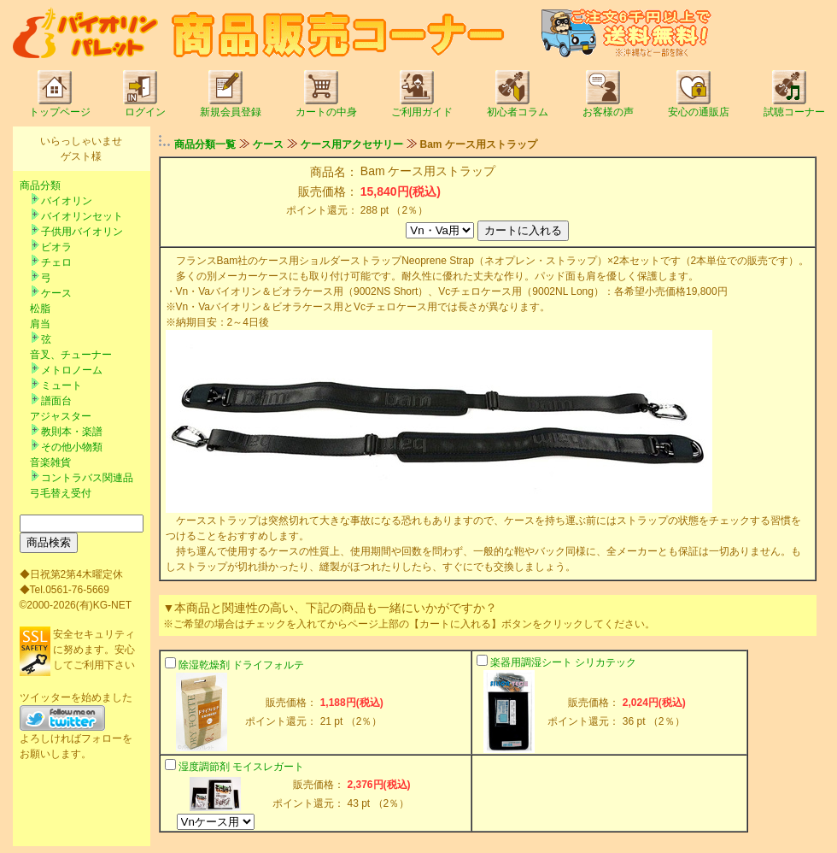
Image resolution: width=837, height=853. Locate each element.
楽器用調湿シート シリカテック (563, 662)
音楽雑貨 (50, 462)
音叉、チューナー (71, 355)
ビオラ (56, 247)
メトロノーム (71, 370)
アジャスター (60, 416)
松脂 (40, 309)
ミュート (61, 385)
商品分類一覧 (205, 144)
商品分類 (40, 185)
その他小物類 (71, 447)
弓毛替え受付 (60, 493)
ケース (56, 293)
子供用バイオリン (82, 232)
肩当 (40, 324)
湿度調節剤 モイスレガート (241, 767)
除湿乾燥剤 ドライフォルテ (241, 665)
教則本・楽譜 (71, 432)
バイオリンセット (82, 216)
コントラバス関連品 (87, 478)
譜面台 (56, 401)
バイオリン (66, 201)
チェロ (56, 262)
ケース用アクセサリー (352, 144)
